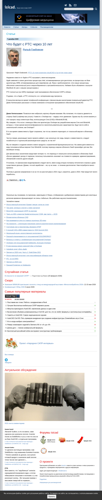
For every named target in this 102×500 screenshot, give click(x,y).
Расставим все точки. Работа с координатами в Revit (27, 302)
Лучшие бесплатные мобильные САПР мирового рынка (28, 305)
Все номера (9, 355)
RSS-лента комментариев (14, 423)
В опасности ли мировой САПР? (17, 276)
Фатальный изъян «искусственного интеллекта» (24, 233)
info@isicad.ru (62, 471)
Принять (51, 497)
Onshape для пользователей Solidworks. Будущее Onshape (28, 243)
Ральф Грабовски (33, 49)
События (33, 27)
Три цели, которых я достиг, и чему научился (23, 208)
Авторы (24, 27)
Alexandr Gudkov (9, 447)
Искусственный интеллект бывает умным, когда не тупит (27, 205)
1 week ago (25, 485)
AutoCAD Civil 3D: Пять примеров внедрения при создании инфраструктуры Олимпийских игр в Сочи (45, 318)
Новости (7, 27)
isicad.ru (63, 465)
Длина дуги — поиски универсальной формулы (25, 328)
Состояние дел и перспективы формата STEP (23, 227)
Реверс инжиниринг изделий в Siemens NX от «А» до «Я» (29, 325)
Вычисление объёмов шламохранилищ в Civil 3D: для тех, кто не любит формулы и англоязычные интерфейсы (49, 312)
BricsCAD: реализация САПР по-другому (21, 211)
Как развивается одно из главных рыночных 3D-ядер (26, 220)
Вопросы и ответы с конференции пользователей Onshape (28, 240)
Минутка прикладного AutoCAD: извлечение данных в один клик (31, 309)
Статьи (16, 27)
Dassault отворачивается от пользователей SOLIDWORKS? (28, 236)
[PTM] (6, 468)
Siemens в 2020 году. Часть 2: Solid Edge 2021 (23, 252)
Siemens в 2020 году (14, 262)
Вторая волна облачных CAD (17, 217)
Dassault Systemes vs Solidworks (18, 265)
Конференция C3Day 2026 (15, 287)
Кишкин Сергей (9, 429)
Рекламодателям (46, 27)
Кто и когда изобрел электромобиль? (21, 321)
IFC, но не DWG (12, 259)
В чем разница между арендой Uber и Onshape (24, 246)
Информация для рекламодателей (50, 482)
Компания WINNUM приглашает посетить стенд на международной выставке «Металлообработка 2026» (44, 284)
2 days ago (25, 443)
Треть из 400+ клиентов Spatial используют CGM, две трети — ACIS (31, 214)
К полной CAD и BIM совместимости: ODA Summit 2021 (27, 230)
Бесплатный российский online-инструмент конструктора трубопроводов (34, 331)
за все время (19, 299)
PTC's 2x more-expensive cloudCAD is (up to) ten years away (50, 73)
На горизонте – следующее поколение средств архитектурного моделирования (36, 224)
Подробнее (43, 479)
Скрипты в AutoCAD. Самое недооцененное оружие (26, 315)
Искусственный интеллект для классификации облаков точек (29, 256)
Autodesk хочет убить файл (16, 249)
